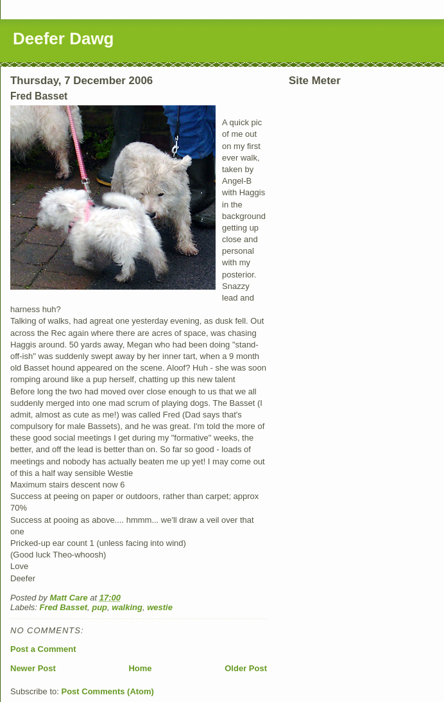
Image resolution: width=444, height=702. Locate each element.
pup (99, 607)
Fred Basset (63, 607)
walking (127, 607)
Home (139, 668)
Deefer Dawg (63, 38)
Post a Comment (43, 649)
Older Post (246, 668)
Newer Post (33, 668)
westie (160, 607)
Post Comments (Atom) (108, 691)
